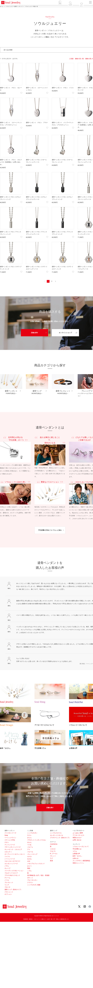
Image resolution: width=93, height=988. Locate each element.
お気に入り (21, 93)
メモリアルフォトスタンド (36, 863)
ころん (29, 871)
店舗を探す (34, 333)
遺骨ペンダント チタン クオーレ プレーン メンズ (62, 161)
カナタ (29, 856)
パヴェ (7, 866)
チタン (7, 842)
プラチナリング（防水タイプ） (60, 837)
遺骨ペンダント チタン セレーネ (11, 89)
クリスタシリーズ (10, 833)
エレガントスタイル (56, 835)
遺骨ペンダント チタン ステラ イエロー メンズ (62, 268)
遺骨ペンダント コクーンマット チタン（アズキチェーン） (11, 124)
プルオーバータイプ (11, 873)
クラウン (30, 882)
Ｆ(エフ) (52, 851)
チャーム (7, 878)
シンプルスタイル (56, 833)
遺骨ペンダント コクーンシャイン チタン (37, 89)
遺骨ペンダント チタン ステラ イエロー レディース (36, 268)
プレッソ (53, 856)
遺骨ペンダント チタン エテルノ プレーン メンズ (10, 198)
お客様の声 (73, 748)
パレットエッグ (32, 854)
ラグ (51, 858)
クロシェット (9, 892)
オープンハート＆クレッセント (15, 854)
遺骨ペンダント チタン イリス (63, 88)
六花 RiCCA (53, 844)
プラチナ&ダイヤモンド (12, 875)
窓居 (51, 861)
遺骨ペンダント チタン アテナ (37, 122)
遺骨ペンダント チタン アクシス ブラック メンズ (62, 233)
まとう (29, 866)
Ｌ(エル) (52, 849)
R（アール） (54, 853)
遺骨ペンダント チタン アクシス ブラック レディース (36, 233)
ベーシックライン (10, 837)
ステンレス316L (10, 840)
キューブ (7, 868)
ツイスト (7, 856)
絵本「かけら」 (5, 748)
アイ (28, 849)
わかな (29, 859)
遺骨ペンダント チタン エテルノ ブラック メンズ (62, 198)
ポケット (30, 878)
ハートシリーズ (10, 859)
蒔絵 (28, 868)
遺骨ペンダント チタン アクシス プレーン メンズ (10, 233)
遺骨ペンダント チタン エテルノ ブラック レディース (36, 198)
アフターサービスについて (44, 725)
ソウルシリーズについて (78, 725)
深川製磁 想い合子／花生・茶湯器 (38, 875)
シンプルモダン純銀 (33, 885)
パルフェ (30, 847)
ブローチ (7, 887)
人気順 (71, 58)
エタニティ (8, 852)
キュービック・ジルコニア (13, 849)
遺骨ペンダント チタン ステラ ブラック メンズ (10, 268)
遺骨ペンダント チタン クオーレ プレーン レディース (36, 161)
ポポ (28, 861)
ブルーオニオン (32, 880)
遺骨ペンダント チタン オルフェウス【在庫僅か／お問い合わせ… (11, 162)
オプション (8, 894)
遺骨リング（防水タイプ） (13, 889)
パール (7, 880)
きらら (29, 837)
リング (7, 885)
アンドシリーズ (10, 845)
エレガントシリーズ (11, 863)
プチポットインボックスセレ (36, 840)
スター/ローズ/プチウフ (12, 861)
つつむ (29, 845)
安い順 (79, 58)
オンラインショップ (65, 333)
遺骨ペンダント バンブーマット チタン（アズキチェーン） (63, 124)
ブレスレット (9, 882)
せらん (29, 842)
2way (6, 835)
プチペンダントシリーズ (13, 847)
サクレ (29, 835)
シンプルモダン (32, 833)
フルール (30, 852)
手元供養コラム (40, 748)
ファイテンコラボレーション (14, 871)
